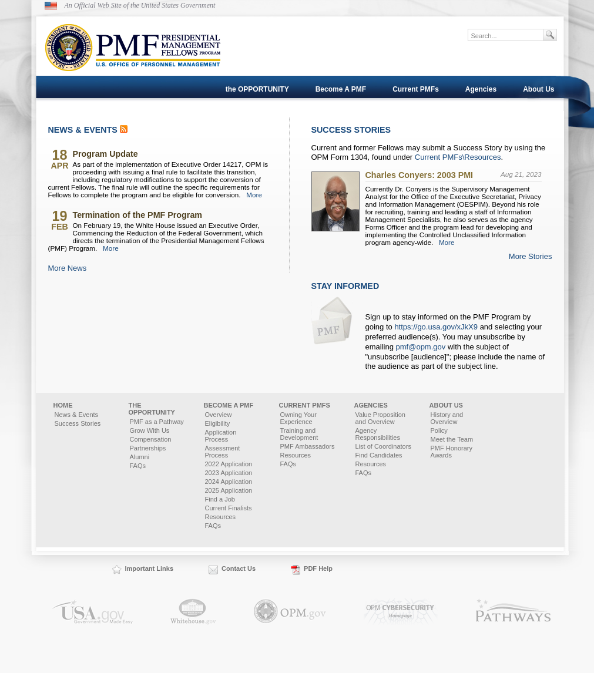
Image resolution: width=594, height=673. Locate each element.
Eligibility (217, 423)
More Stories (530, 256)
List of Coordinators (383, 446)
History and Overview (447, 418)
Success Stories (78, 423)
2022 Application (229, 463)
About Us (538, 89)
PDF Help (318, 568)
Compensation (151, 439)
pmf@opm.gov (421, 346)
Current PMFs (415, 89)
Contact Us (239, 568)
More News (67, 268)
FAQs (138, 465)
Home (63, 405)
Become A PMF (341, 89)
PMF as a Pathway (157, 421)
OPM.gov (290, 611)
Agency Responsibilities (377, 434)
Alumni (140, 456)
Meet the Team (452, 439)
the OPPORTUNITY (257, 89)
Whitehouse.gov (193, 611)
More (254, 194)
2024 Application (229, 481)
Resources (220, 516)
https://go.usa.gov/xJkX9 (436, 326)
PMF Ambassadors (307, 446)
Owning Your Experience (298, 418)
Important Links (149, 568)
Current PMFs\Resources (458, 157)
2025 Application (229, 490)
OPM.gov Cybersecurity (401, 611)
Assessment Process (222, 452)
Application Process (221, 436)
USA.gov (92, 611)
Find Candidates (378, 455)
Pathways (513, 611)
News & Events (77, 414)
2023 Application (229, 472)
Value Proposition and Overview (380, 418)
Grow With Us (150, 430)
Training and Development (299, 434)
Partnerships (148, 448)
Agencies (480, 89)
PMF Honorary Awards (452, 452)
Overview (218, 414)
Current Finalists (228, 508)
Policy (439, 430)
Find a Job (220, 499)
